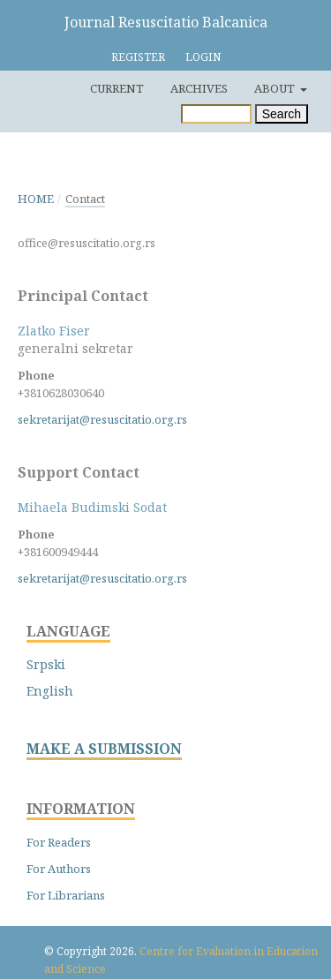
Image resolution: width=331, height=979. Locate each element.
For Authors (58, 869)
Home (36, 199)
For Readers (58, 842)
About (275, 88)
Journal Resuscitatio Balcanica (165, 22)
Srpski (45, 664)
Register (138, 56)
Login (203, 56)
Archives (199, 88)
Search (281, 114)
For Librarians (65, 895)
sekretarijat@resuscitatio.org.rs (102, 419)
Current (117, 88)
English (49, 690)
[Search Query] (216, 114)
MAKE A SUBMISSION (104, 749)
